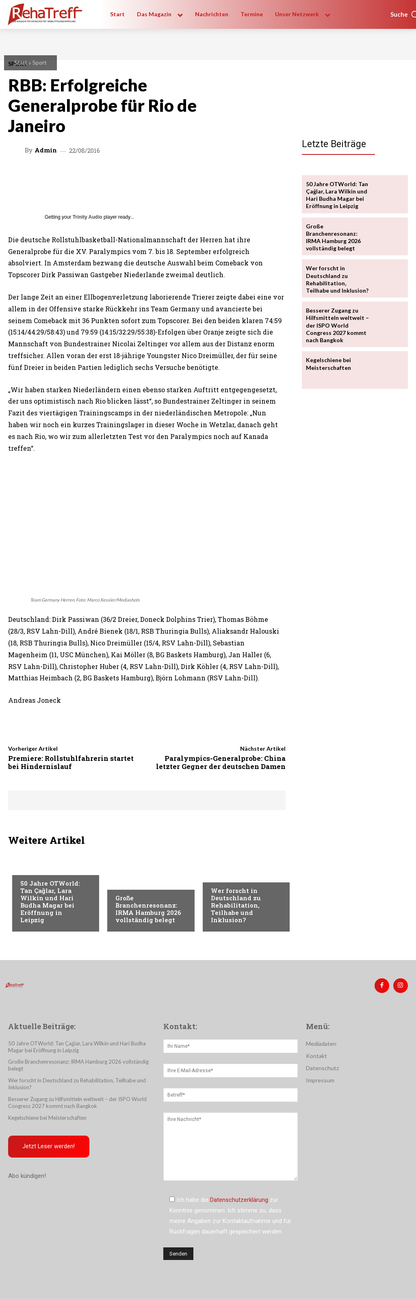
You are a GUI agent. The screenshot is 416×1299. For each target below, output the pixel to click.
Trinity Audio (87, 217)
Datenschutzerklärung (239, 1199)
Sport (39, 62)
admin (46, 150)
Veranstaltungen (45, 867)
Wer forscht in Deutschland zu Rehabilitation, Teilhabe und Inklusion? (236, 905)
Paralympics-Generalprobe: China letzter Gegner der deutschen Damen (221, 762)
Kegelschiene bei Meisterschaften (328, 363)
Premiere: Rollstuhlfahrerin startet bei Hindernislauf (71, 762)
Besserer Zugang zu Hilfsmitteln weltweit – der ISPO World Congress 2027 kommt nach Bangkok (337, 325)
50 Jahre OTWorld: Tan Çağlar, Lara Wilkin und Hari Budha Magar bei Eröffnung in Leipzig (50, 901)
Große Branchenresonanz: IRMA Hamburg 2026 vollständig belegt (148, 909)
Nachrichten (229, 875)
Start (20, 62)
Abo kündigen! (27, 1176)
